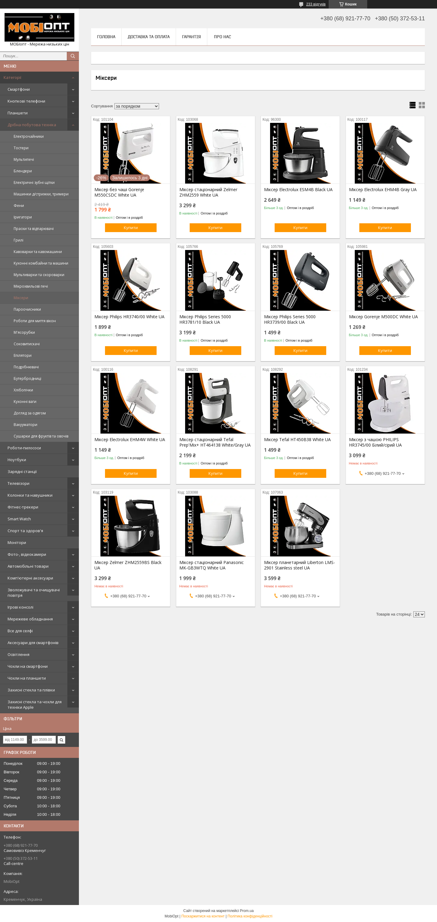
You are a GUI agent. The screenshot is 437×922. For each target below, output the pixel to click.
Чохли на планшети (27, 678)
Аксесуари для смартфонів (33, 642)
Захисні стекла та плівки (31, 690)
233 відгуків (316, 4)
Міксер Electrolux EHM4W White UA (129, 439)
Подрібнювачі (26, 367)
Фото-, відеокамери (27, 554)
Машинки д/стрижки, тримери (41, 194)
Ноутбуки (17, 459)
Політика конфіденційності (250, 916)
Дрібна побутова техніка (32, 124)
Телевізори (18, 483)
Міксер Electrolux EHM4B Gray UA (383, 189)
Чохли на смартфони (28, 666)
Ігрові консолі (20, 607)
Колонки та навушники (30, 495)
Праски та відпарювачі (34, 228)
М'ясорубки (24, 332)
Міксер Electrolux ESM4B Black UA (298, 189)
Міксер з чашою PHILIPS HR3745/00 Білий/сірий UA (375, 442)
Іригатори (23, 217)
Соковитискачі (27, 343)
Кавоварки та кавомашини (38, 251)
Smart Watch (19, 519)
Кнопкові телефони (26, 101)
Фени (19, 205)
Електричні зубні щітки (34, 182)
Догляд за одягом (30, 413)
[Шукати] (73, 56)
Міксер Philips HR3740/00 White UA (129, 316)
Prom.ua (247, 911)
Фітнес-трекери (23, 507)
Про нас (222, 36)
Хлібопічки (23, 390)
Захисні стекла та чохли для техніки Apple (35, 704)
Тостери (21, 147)
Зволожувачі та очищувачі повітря (34, 592)
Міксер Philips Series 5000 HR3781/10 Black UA (205, 319)
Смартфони (19, 89)
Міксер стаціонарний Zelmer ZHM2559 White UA (208, 192)
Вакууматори (25, 424)
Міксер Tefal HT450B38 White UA (297, 439)
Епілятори (23, 355)
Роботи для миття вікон (35, 320)
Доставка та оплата (149, 36)
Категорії (12, 77)
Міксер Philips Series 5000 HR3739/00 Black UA (290, 319)
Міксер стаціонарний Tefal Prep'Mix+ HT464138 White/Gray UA (215, 442)
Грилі (18, 240)
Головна (106, 36)
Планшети (18, 113)
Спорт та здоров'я (25, 530)
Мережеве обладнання (30, 619)
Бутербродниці (27, 378)
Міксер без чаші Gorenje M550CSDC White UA (119, 192)
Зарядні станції (22, 471)
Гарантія (191, 36)
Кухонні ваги (25, 401)
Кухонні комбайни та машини (41, 263)
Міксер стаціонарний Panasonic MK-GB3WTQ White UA (211, 565)
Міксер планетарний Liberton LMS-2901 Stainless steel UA (299, 565)
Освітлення (18, 654)
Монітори (17, 542)
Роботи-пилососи (24, 448)
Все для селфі (20, 630)
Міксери (21, 297)
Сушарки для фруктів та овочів (41, 436)
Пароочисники (27, 309)
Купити (131, 227)
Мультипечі (24, 159)
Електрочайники (29, 136)
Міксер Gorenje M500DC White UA (383, 316)
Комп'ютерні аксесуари (30, 578)
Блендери (23, 171)
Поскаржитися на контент (203, 916)
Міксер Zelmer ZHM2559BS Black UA (127, 565)
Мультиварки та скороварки (39, 274)
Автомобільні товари (28, 566)
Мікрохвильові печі (31, 286)
